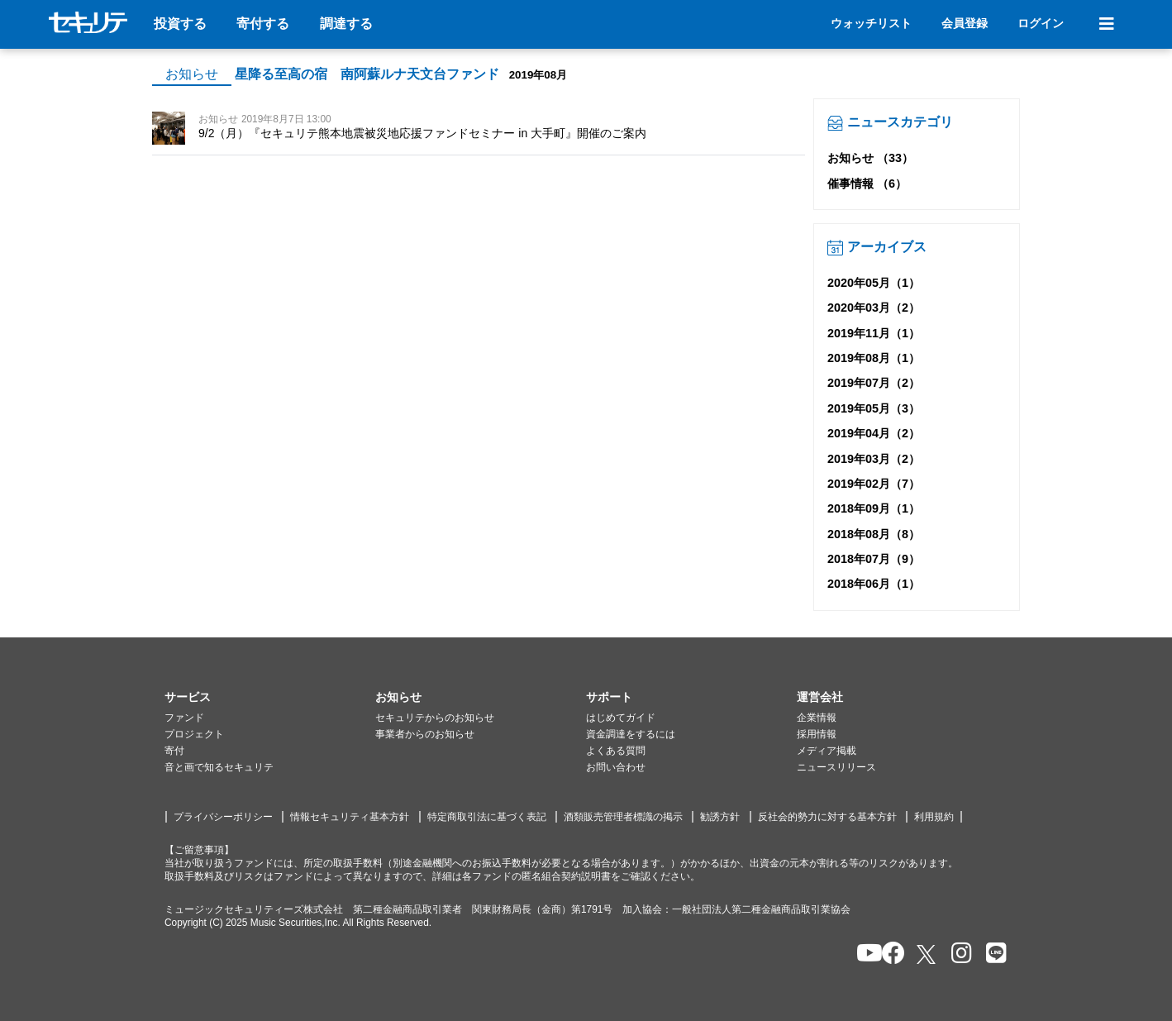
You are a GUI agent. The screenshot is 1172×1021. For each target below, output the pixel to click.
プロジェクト (194, 734)
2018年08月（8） (873, 534)
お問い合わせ (616, 767)
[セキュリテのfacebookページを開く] (888, 954)
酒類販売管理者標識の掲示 (623, 817)
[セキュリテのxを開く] (927, 954)
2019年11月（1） (873, 333)
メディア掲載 (826, 750)
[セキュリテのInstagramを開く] (957, 954)
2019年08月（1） (873, 358)
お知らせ (191, 74)
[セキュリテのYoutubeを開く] (862, 954)
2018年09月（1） (873, 508)
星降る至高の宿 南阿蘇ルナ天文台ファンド (367, 74)
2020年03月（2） (873, 307)
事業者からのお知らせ (424, 734)
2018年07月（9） (873, 558)
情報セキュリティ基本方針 (349, 817)
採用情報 (816, 734)
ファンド (184, 717)
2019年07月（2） (873, 382)
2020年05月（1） (873, 282)
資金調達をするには (630, 734)
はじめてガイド (620, 717)
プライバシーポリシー (223, 817)
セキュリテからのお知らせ (434, 717)
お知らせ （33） (870, 158)
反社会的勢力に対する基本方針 (827, 817)
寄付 (174, 750)
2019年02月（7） (873, 483)
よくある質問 (616, 750)
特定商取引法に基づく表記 (486, 817)
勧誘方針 (720, 817)
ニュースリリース (836, 767)
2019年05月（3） (873, 408)
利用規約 (934, 817)
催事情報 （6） (867, 183)
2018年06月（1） (873, 583)
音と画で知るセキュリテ (219, 767)
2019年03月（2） (873, 458)
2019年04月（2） (873, 433)
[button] (269, 697)
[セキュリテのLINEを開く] (992, 954)
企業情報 (816, 717)
